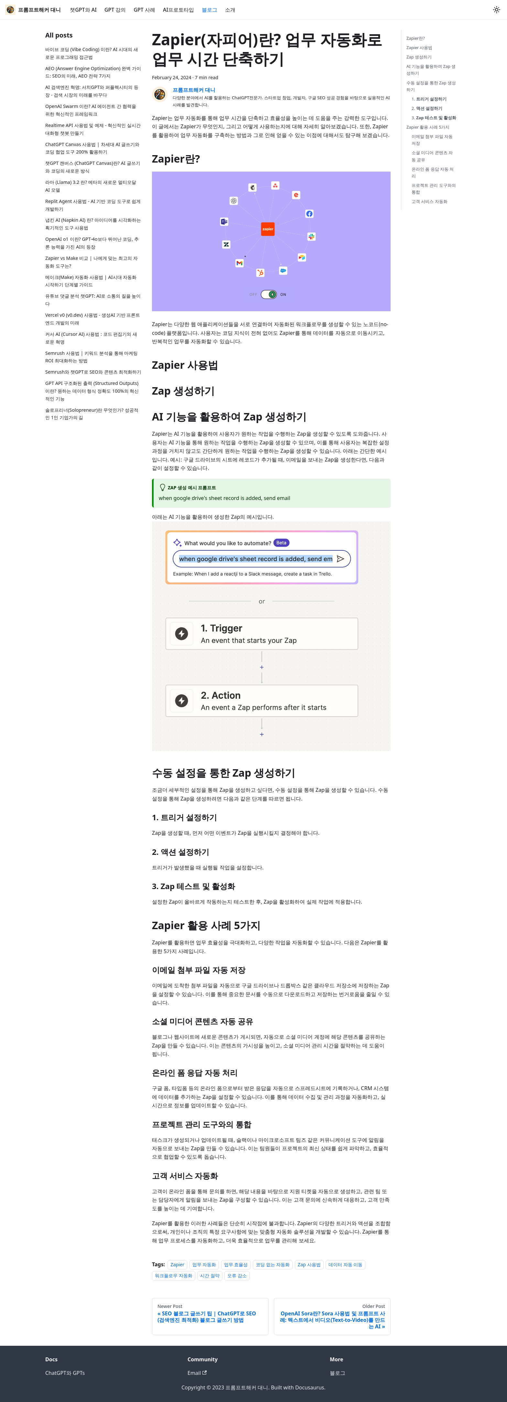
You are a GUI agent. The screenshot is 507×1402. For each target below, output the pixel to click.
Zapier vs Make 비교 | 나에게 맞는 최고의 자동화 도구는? (91, 262)
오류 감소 (237, 1276)
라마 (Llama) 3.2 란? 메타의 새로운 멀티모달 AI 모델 (90, 186)
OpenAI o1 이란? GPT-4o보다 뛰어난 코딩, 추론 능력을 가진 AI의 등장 (92, 243)
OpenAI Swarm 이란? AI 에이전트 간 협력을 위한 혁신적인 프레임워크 (90, 110)
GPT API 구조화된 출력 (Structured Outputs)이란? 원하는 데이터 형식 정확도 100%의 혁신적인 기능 (92, 391)
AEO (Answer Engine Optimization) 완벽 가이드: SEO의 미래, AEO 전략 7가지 (93, 72)
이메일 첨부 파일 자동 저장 (432, 139)
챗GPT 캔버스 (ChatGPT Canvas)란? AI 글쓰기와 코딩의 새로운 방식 (92, 167)
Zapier (177, 1264)
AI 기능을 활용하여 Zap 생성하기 (431, 69)
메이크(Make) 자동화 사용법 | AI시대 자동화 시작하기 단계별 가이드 (90, 281)
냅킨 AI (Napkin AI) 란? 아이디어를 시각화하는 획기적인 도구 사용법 (93, 224)
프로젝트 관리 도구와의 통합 (434, 188)
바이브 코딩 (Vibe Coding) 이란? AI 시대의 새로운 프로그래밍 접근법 (91, 53)
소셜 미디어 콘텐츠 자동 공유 (432, 156)
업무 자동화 (204, 1264)
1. (429, 99)
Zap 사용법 (309, 1264)
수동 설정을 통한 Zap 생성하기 (431, 86)
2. (427, 108)
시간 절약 (210, 1276)
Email (197, 1372)
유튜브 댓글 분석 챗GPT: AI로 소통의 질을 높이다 (93, 300)
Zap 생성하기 (419, 57)
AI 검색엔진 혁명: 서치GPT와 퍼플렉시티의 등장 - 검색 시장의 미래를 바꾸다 (91, 91)
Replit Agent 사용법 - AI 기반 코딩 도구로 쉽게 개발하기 (93, 205)
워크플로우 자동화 (173, 1276)
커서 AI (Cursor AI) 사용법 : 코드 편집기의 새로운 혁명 (91, 338)
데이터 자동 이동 (345, 1264)
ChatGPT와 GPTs (65, 1372)
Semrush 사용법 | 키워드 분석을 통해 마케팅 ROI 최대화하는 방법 (91, 357)
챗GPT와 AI (83, 9)
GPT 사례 (144, 9)
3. (434, 118)
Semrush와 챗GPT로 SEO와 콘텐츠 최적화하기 (93, 372)
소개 (230, 9)
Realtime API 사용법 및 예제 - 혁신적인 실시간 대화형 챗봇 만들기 (93, 129)
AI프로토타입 (178, 9)
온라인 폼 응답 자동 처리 (433, 172)
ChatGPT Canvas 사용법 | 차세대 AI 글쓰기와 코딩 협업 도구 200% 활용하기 (92, 148)
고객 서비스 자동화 (430, 201)
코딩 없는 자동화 (273, 1264)
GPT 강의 (115, 9)
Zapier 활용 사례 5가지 (427, 127)
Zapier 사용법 (419, 47)
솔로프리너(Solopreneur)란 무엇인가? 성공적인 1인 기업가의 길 (91, 414)
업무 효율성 (236, 1264)
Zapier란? (415, 38)
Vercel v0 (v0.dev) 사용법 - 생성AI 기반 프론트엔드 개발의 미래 (92, 319)
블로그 (209, 9)
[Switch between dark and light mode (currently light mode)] (496, 10)
